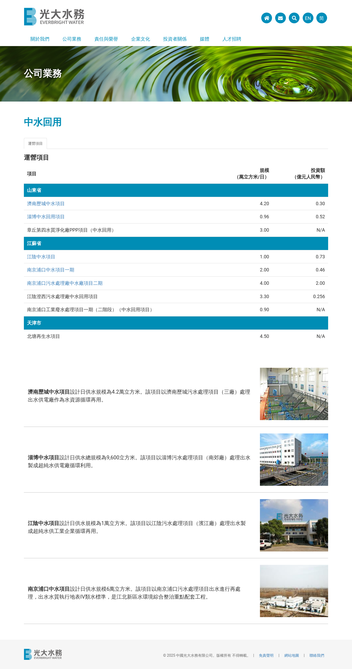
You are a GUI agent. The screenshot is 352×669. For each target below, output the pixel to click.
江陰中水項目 (41, 256)
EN (308, 18)
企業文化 (140, 39)
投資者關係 (175, 39)
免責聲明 (266, 655)
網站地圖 (291, 655)
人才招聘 (231, 39)
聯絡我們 (317, 655)
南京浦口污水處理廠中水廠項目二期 (65, 283)
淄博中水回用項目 (46, 216)
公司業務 (71, 39)
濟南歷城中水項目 (46, 203)
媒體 (204, 39)
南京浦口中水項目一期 (50, 269)
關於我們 (39, 39)
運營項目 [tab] (35, 143)
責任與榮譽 (106, 39)
